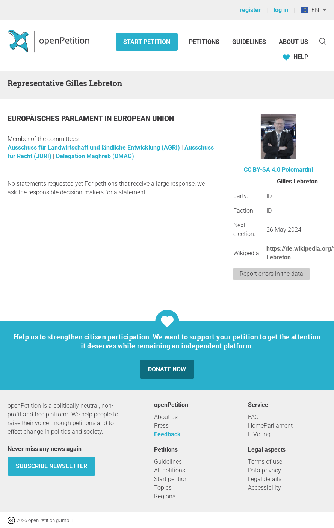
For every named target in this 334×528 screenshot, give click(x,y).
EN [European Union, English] (310, 10)
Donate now (167, 369)
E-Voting (259, 434)
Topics (163, 487)
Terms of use (265, 461)
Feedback (167, 434)
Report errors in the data (271, 273)
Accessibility (264, 487)
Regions (164, 496)
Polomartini (297, 169)
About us (293, 41)
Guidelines (249, 41)
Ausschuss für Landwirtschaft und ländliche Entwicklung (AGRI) (94, 147)
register (250, 10)
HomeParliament (270, 425)
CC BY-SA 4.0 (262, 169)
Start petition (146, 41)
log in (281, 10)
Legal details (264, 479)
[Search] (323, 41)
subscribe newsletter (51, 466)
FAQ (253, 417)
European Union (143, 118)
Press (161, 425)
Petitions (205, 41)
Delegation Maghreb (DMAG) (95, 156)
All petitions (169, 470)
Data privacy (264, 470)
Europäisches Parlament (56, 118)
